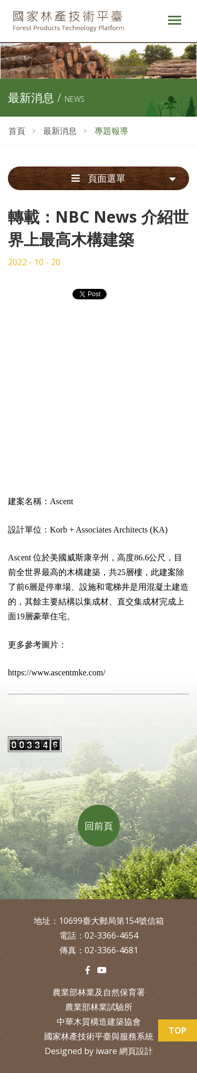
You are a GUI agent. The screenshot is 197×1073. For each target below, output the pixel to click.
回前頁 (99, 825)
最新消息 (60, 131)
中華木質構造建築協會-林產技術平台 (77, 21)
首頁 (16, 131)
